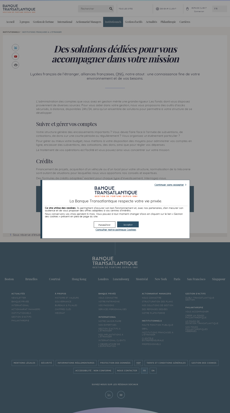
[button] (128, 224)
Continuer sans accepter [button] (169, 185)
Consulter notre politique (116, 230)
